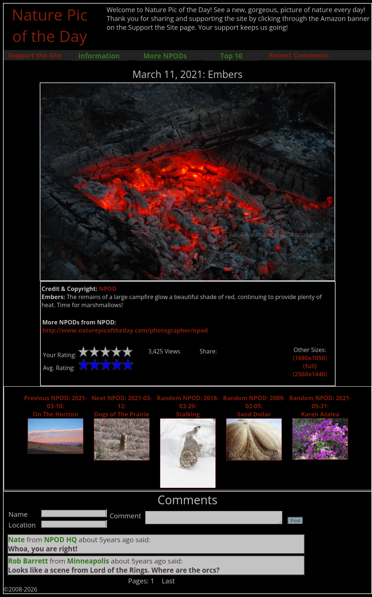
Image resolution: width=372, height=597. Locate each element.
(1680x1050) (310, 358)
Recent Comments (299, 55)
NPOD (108, 289)
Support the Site (34, 55)
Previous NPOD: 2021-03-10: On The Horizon (55, 406)
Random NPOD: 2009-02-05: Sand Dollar (254, 406)
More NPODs (165, 55)
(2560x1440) (310, 374)
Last (168, 580)
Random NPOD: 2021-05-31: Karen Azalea (320, 406)
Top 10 (231, 55)
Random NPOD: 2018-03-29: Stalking (188, 406)
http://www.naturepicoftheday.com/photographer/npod (125, 330)
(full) (309, 366)
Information (99, 55)
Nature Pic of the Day (50, 25)
